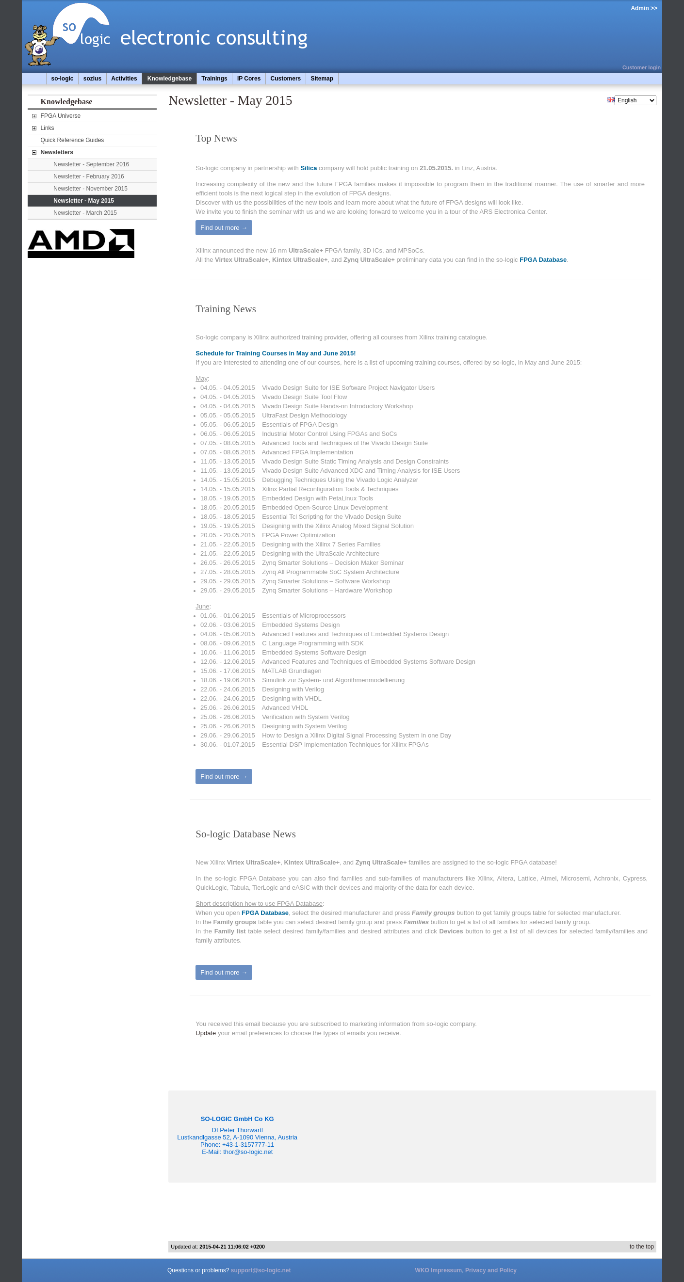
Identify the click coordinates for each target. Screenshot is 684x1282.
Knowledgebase (169, 78)
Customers (286, 78)
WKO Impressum (438, 1270)
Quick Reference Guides (72, 140)
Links (47, 128)
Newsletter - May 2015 (83, 200)
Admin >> (644, 8)
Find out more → (223, 227)
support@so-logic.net (261, 1270)
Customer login (641, 67)
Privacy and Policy (491, 1270)
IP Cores (249, 78)
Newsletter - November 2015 (90, 188)
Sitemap (321, 78)
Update (205, 1033)
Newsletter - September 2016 (91, 164)
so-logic (62, 78)
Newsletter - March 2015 (85, 212)
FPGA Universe (61, 115)
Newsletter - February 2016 (88, 176)
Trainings (214, 78)
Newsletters (57, 152)
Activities (124, 78)
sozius (92, 78)
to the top (642, 1246)
